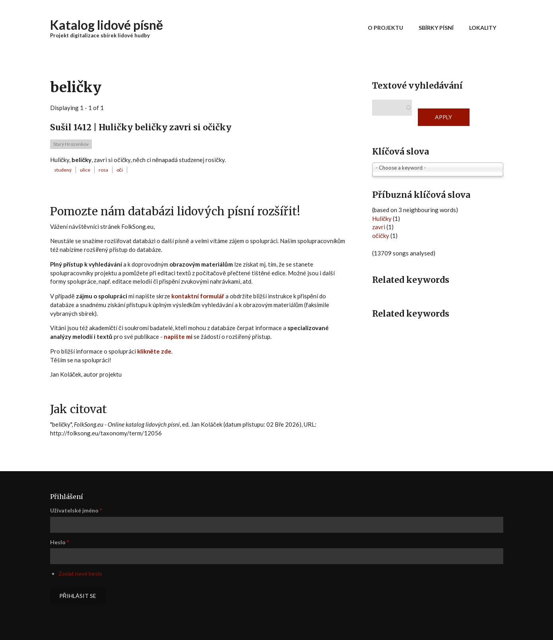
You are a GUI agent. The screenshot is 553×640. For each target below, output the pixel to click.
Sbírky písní (436, 27)
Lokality (482, 27)
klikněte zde (154, 351)
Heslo (59, 542)
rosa (103, 170)
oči (119, 170)
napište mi (178, 336)
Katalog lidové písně (106, 25)
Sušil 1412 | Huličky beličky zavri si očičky (140, 127)
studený (63, 170)
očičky (380, 235)
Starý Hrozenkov (71, 144)
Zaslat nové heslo (80, 573)
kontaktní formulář (197, 296)
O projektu (385, 27)
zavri (378, 226)
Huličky (382, 218)
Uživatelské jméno (76, 510)
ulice (85, 170)
